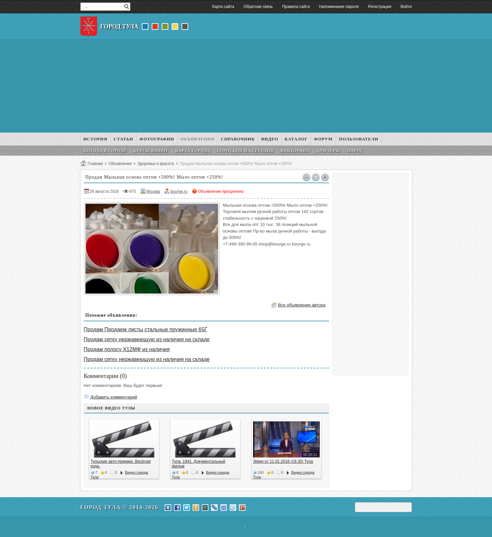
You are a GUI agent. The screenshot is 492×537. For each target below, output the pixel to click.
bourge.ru (178, 191)
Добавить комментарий (113, 397)
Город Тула (119, 26)
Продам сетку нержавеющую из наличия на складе (147, 339)
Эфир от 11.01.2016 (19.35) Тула (283, 461)
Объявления (120, 163)
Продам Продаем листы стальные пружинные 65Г (145, 329)
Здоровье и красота (155, 163)
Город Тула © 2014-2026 (120, 507)
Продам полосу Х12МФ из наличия (127, 349)
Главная (95, 163)
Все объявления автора (301, 304)
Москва (153, 191)
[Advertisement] (246, 86)
